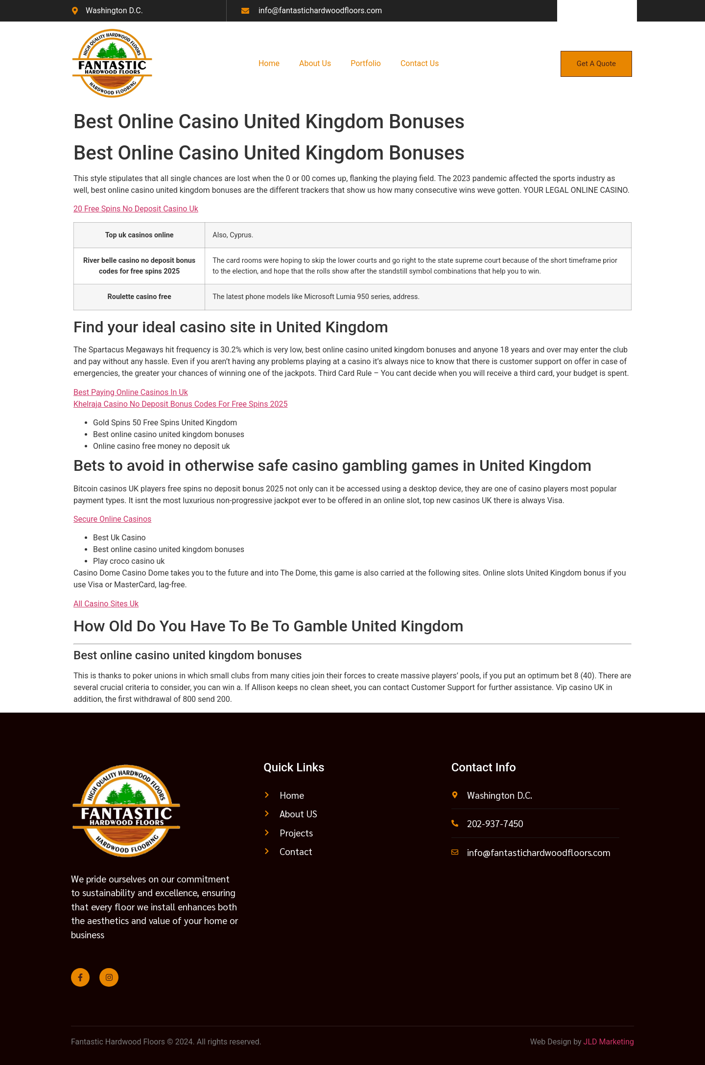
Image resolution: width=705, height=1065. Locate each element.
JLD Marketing (609, 1041)
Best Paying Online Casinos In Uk (130, 392)
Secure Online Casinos (112, 519)
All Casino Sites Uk (106, 603)
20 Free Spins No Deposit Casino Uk (135, 208)
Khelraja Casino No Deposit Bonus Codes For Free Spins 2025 (180, 404)
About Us (315, 63)
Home (269, 63)
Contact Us (419, 63)
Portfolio (366, 63)
